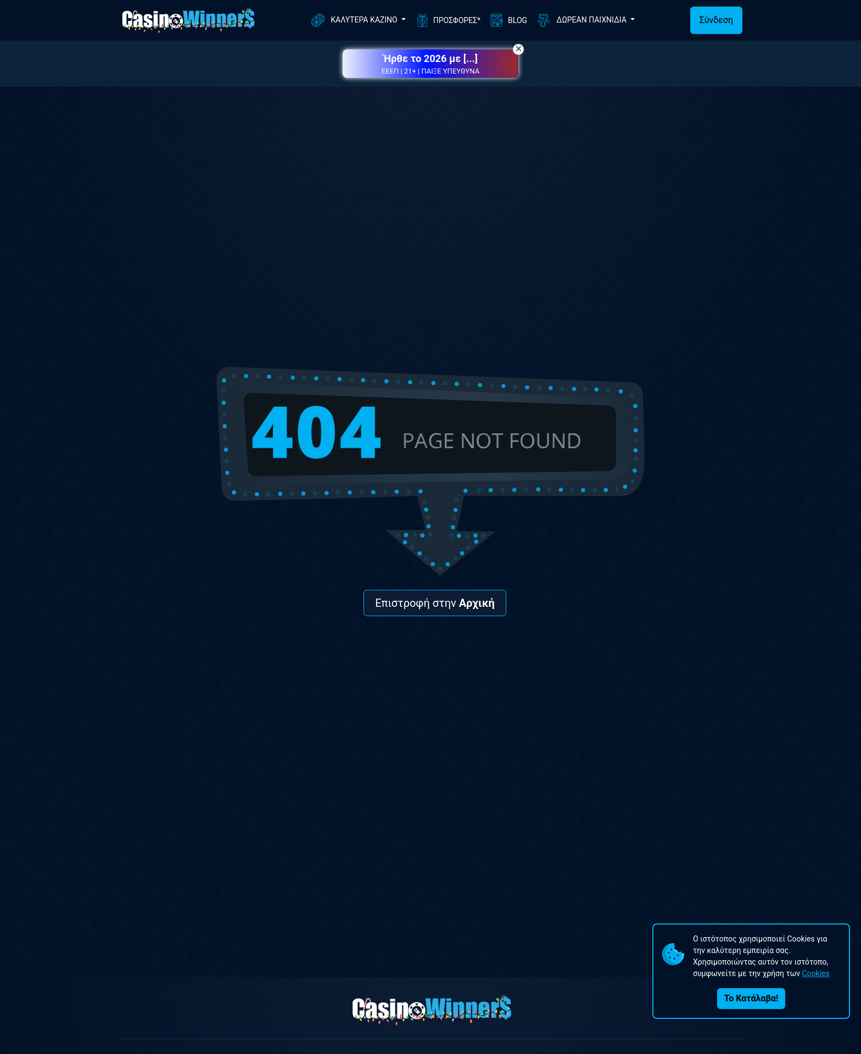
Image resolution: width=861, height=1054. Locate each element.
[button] (430, 63)
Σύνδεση (716, 20)
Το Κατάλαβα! (751, 998)
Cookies (815, 973)
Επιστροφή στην (435, 603)
